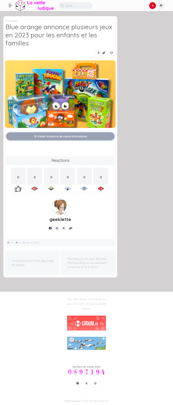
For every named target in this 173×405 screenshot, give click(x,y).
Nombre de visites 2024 (86, 366)
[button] (12, 5)
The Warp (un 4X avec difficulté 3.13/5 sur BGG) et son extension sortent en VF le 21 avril (87, 263)
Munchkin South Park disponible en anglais (32, 263)
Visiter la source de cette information (60, 136)
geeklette (60, 219)
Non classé (11, 20)
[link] (111, 53)
